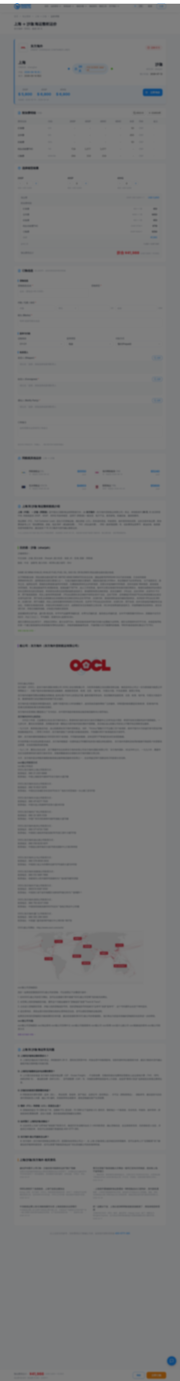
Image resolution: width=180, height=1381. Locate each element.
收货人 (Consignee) (28, 379)
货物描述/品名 (25, 285)
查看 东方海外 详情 (27, 1034)
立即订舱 (156, 1375)
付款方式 (120, 338)
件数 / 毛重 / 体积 (27, 302)
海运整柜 (26, 16)
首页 (46, 6)
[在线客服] (171, 1361)
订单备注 (22, 422)
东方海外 (29, 913)
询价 (139, 1375)
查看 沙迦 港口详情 (27, 630)
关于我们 (114, 6)
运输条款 (22, 338)
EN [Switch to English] (140, 6)
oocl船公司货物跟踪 (27, 1025)
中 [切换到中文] (135, 6)
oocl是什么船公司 (120, 1025)
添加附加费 (154, 113)
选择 (157, 358)
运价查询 (56, 6)
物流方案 (82, 6)
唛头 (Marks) (25, 315)
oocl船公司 (96, 1025)
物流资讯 (93, 6)
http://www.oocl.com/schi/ (50, 927)
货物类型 (96, 285)
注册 (161, 6)
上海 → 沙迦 (41, 16)
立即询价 (152, 92)
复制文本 (138, 113)
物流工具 (103, 6)
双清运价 (69, 6)
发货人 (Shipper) (27, 357)
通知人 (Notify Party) (29, 400)
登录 (150, 6)
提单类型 (71, 338)
